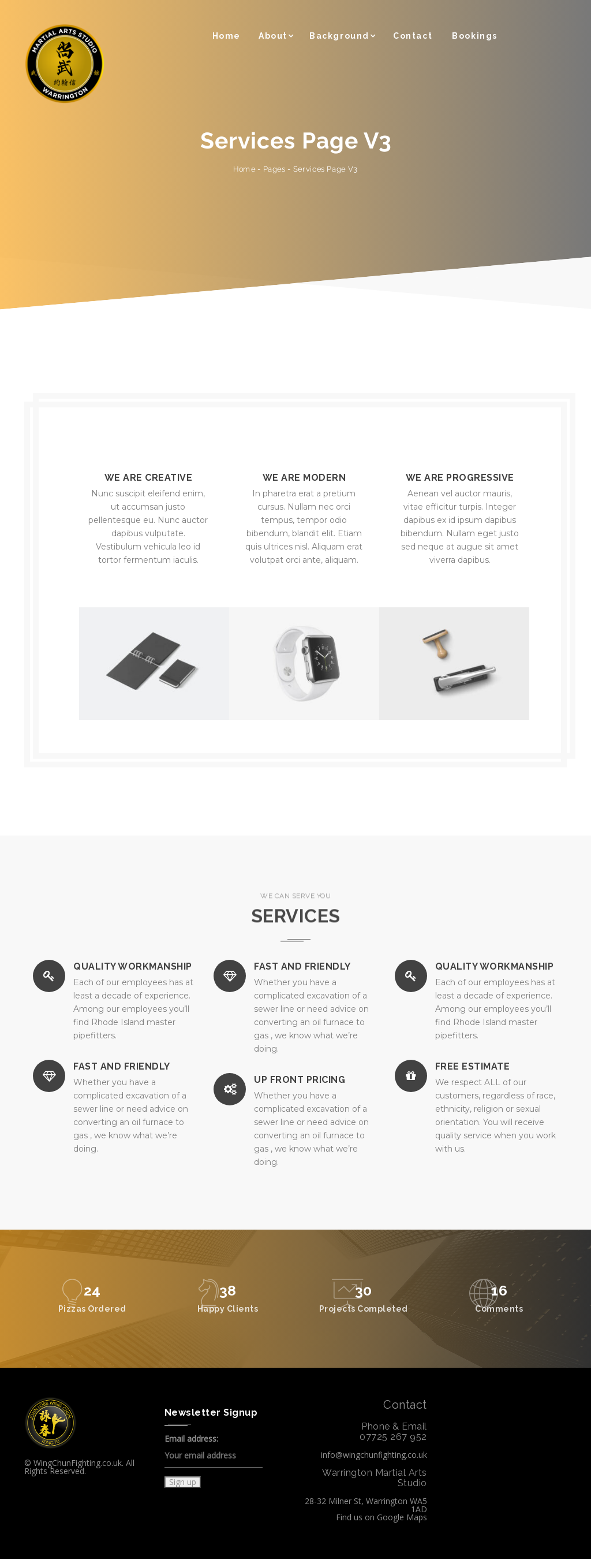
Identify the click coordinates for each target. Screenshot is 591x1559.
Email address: (213, 1451)
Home (226, 35)
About (273, 35)
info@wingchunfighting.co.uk (374, 1454)
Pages (274, 169)
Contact (412, 35)
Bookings (475, 35)
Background (339, 35)
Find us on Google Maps (381, 1517)
